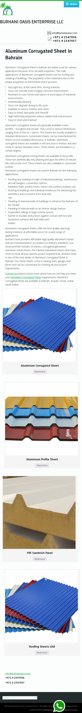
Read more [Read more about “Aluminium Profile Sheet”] (42, 465)
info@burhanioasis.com (64, 33)
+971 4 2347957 (65, 41)
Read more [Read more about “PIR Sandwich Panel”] (40, 559)
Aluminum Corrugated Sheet (26, 277)
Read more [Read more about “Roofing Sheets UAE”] (42, 652)
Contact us (11, 273)
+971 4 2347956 (65, 37)
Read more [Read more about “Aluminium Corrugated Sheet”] (40, 371)
